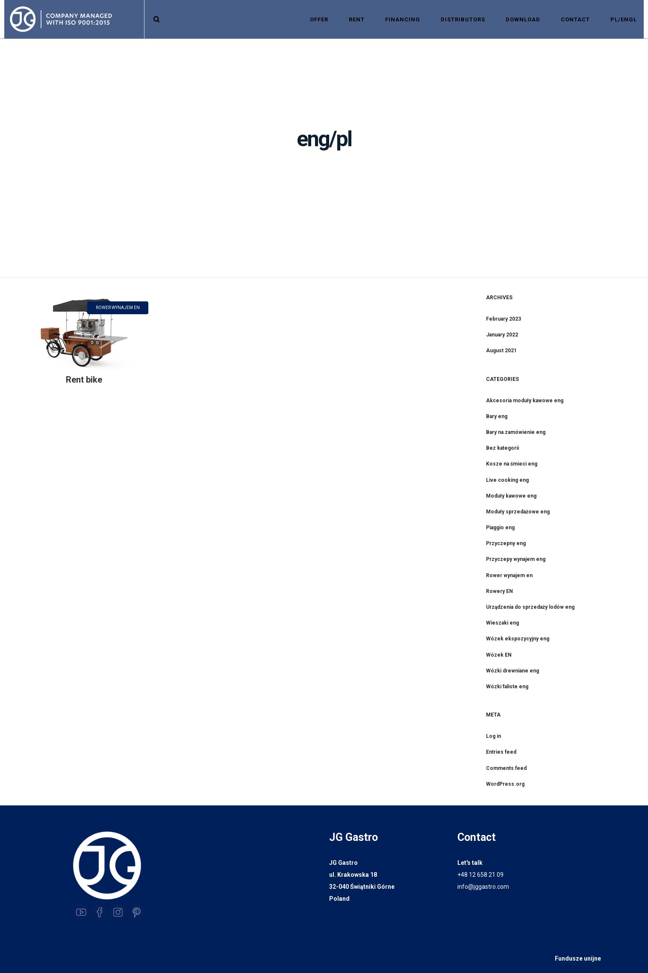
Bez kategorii (502, 448)
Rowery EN (499, 591)
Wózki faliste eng (507, 687)
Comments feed (506, 768)
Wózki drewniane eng (512, 671)
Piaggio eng (500, 528)
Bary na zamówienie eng (515, 432)
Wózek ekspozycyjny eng (517, 639)
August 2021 (501, 351)
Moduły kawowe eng (511, 496)
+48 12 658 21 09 (480, 874)
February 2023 (503, 319)
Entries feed (501, 752)
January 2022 (502, 335)
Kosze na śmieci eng (511, 464)
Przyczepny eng (506, 543)
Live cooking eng (507, 480)
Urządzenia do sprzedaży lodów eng (530, 607)
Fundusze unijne (578, 958)
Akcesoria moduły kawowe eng (524, 401)
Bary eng (496, 416)
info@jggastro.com (483, 886)
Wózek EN (499, 655)
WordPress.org (505, 784)
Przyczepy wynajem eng (515, 559)
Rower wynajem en (509, 575)
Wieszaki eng (502, 623)
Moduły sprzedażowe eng (518, 512)
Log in (493, 736)
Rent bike (84, 379)
